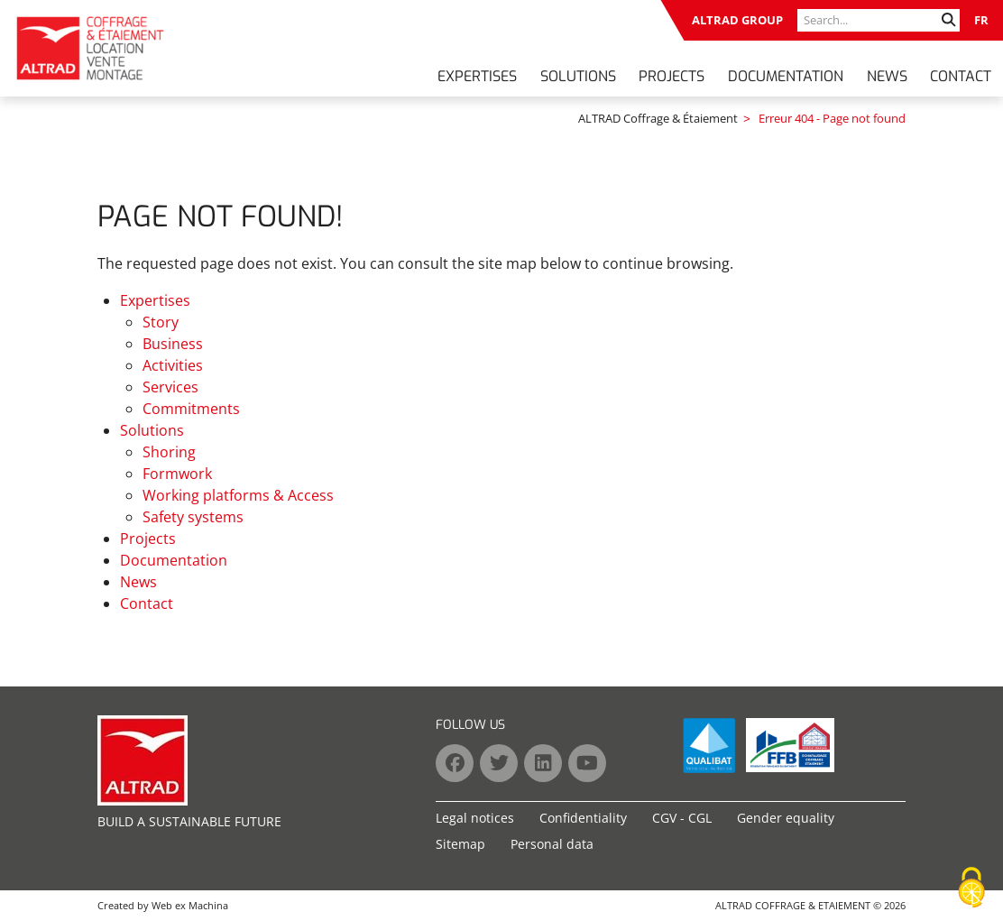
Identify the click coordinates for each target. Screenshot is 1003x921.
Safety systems (193, 517)
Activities (173, 365)
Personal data (552, 843)
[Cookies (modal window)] (971, 888)
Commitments (191, 409)
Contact (960, 76)
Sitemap (460, 843)
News (887, 76)
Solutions (578, 76)
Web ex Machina (190, 905)
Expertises (477, 76)
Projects (671, 76)
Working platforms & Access (238, 495)
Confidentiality (583, 817)
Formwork (177, 474)
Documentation (785, 76)
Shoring (169, 452)
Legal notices (475, 817)
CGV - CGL (682, 817)
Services (170, 387)
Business (173, 344)
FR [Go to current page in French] (981, 20)
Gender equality (785, 817)
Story (161, 322)
